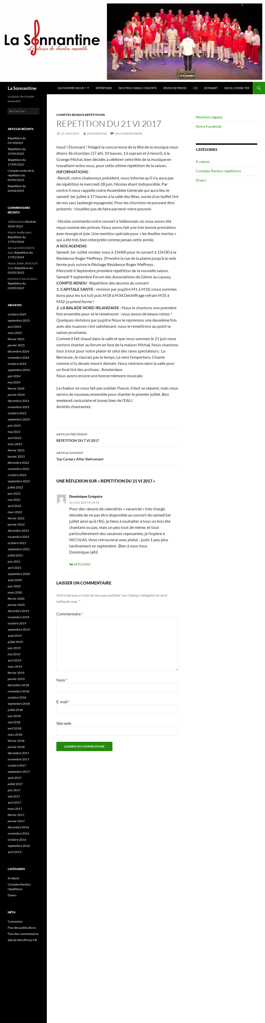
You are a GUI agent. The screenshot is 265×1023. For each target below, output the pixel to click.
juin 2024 (14, 376)
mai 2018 (14, 722)
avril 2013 (14, 852)
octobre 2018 (17, 697)
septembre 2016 (19, 846)
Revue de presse (175, 88)
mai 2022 (14, 500)
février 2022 (16, 518)
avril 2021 (14, 568)
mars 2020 (15, 592)
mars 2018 (15, 734)
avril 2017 (14, 802)
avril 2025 (14, 327)
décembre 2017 (18, 753)
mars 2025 (15, 333)
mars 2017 (15, 809)
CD (195, 88)
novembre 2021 (18, 537)
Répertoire (104, 88)
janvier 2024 (16, 395)
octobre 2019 (17, 623)
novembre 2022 (18, 469)
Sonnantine (97, 133)
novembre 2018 (18, 691)
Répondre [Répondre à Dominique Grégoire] (82, 564)
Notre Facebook (209, 126)
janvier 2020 (16, 605)
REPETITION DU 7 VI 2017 (117, 437)
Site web (63, 723)
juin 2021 (14, 561)
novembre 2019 (18, 617)
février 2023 (16, 450)
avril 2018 (14, 728)
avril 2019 (14, 660)
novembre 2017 (18, 759)
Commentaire (69, 613)
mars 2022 (15, 512)
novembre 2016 (18, 833)
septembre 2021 (19, 549)
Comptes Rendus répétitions (80, 115)
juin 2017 (14, 790)
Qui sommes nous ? (71, 88)
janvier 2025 (16, 345)
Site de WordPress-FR (22, 940)
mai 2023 (14, 432)
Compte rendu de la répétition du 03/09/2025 (21, 175)
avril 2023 (14, 438)
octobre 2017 (17, 765)
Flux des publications (22, 928)
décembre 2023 (18, 401)
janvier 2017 (16, 821)
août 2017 (15, 778)
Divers (201, 180)
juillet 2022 (15, 487)
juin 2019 (14, 648)
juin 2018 (14, 716)
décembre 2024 (18, 351)
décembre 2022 (18, 463)
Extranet (211, 88)
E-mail (63, 701)
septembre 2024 (19, 370)
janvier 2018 (16, 747)
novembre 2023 (18, 407)
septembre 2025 (19, 320)
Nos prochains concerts (138, 88)
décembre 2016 (18, 827)
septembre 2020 (19, 574)
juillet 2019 (15, 642)
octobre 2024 (17, 364)
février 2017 (16, 815)
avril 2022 (14, 506)
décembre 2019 (18, 611)
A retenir (203, 161)
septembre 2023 (19, 419)
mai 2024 (14, 382)
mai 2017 (14, 796)
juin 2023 (14, 425)
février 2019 (16, 673)
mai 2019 (14, 654)
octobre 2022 (17, 475)
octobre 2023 (17, 413)
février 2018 (16, 741)
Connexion (15, 921)
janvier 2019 (16, 679)
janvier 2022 (16, 524)
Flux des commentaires (23, 934)
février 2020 (16, 598)
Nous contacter (236, 88)
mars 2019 (15, 666)
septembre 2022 (19, 481)
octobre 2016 (17, 839)
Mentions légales (209, 117)
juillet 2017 (15, 784)
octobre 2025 (17, 314)
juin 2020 (14, 586)
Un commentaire (128, 133)
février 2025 (16, 339)
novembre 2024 (18, 357)
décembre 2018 (18, 685)
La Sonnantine (22, 88)
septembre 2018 (19, 704)
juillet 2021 (15, 555)
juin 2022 (14, 493)
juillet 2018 (15, 710)
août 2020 (15, 580)
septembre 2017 (19, 771)
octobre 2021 (17, 543)
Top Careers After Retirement (117, 455)
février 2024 (16, 388)
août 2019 (15, 636)
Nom (61, 679)
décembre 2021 (18, 530)
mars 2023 (15, 444)
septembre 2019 (19, 629)
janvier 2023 (16, 456)
